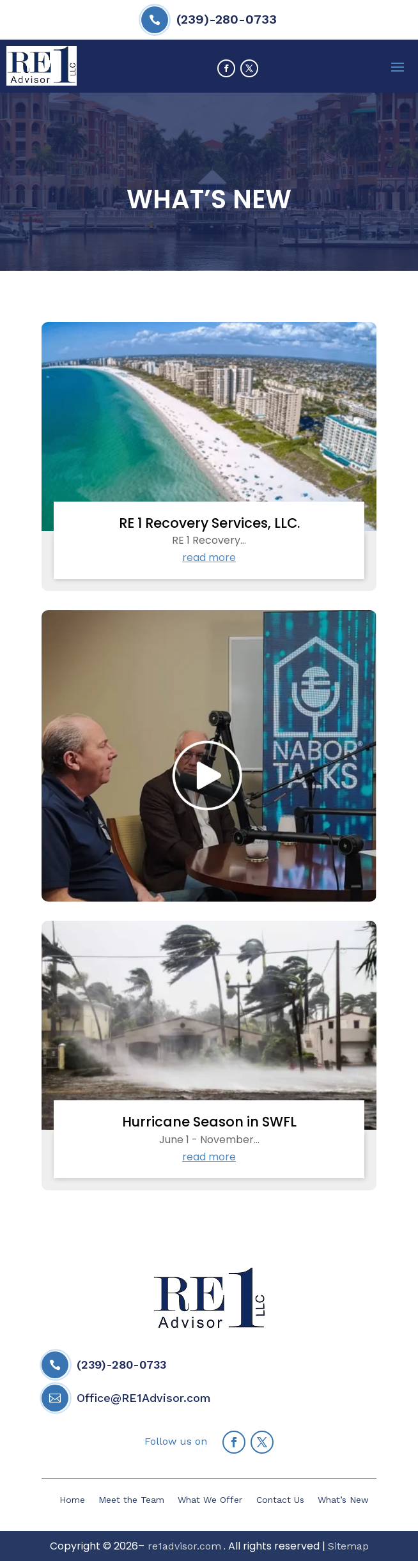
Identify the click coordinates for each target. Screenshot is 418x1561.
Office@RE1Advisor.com (144, 1397)
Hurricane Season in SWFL (209, 1121)
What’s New (343, 1500)
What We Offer (210, 1500)
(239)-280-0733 (226, 19)
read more (209, 557)
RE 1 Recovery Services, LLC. (209, 523)
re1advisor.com (182, 1546)
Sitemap (348, 1546)
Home (72, 1500)
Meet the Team (131, 1500)
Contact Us (280, 1500)
